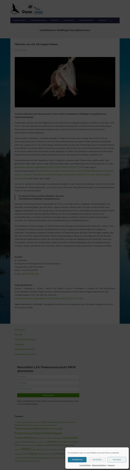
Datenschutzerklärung (99, 465)
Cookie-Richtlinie (85, 465)
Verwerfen (97, 459)
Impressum (111, 465)
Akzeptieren (77, 459)
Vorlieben (117, 459)
